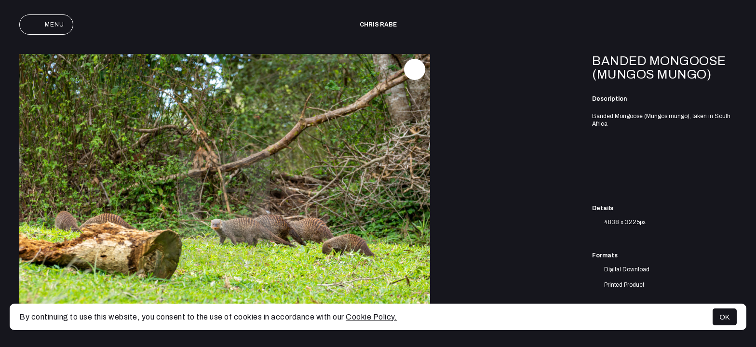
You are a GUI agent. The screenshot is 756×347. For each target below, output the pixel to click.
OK (724, 317)
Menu (46, 24)
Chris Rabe (378, 24)
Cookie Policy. (371, 317)
